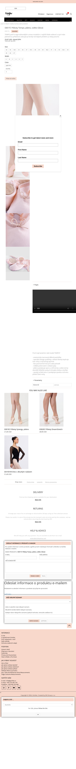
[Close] (60, 115)
